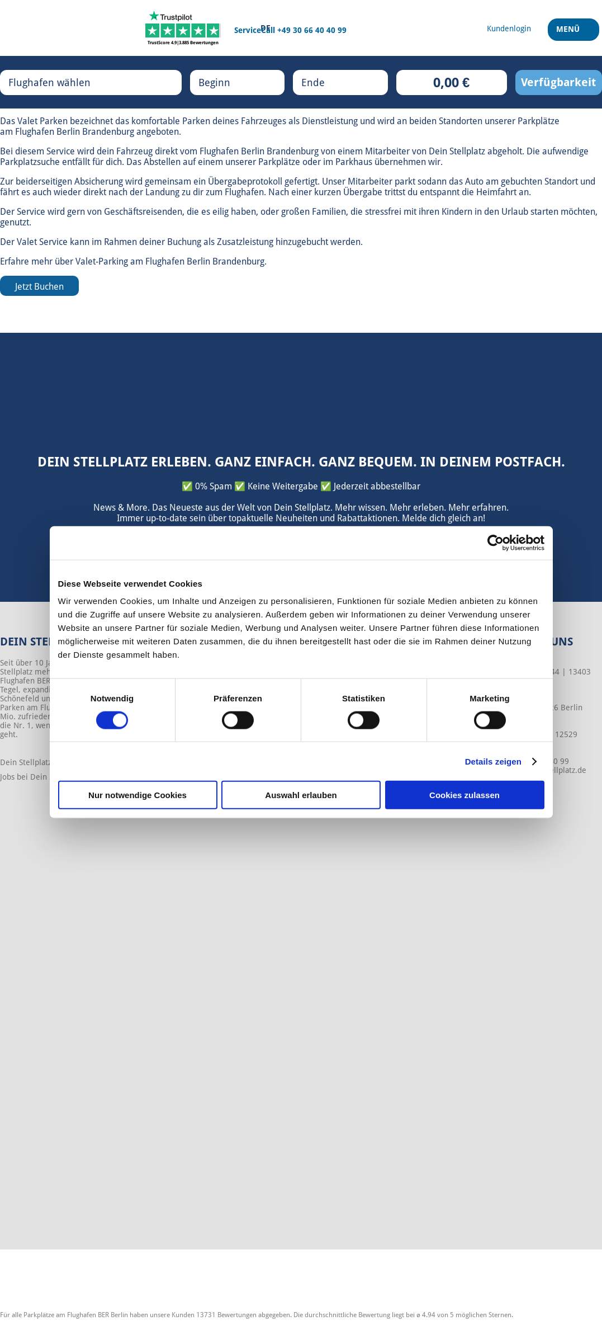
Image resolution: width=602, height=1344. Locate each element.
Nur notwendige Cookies (137, 795)
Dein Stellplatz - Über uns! (46, 762)
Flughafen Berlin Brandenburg (74, 131)
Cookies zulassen (464, 795)
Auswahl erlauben (300, 795)
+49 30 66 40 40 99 (312, 30)
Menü (569, 33)
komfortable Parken (170, 121)
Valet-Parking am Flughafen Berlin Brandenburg (169, 261)
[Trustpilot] (183, 28)
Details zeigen (493, 761)
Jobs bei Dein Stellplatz (41, 776)
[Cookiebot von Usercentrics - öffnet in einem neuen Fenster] (495, 542)
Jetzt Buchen (39, 286)
